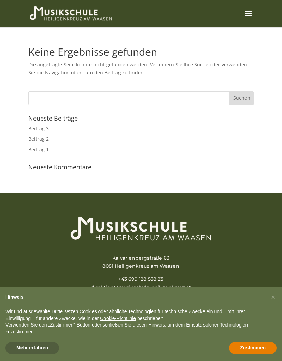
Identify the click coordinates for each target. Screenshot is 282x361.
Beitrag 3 (38, 128)
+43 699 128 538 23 (140, 279)
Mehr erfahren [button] (32, 347)
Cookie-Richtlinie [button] (118, 318)
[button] (273, 297)
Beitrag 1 (38, 149)
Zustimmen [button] (253, 347)
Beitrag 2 (38, 139)
